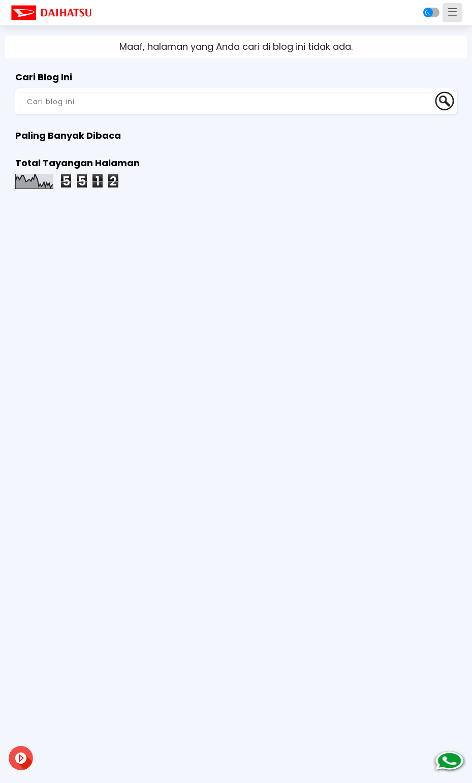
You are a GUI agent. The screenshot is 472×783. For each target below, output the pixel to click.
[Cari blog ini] (226, 101)
